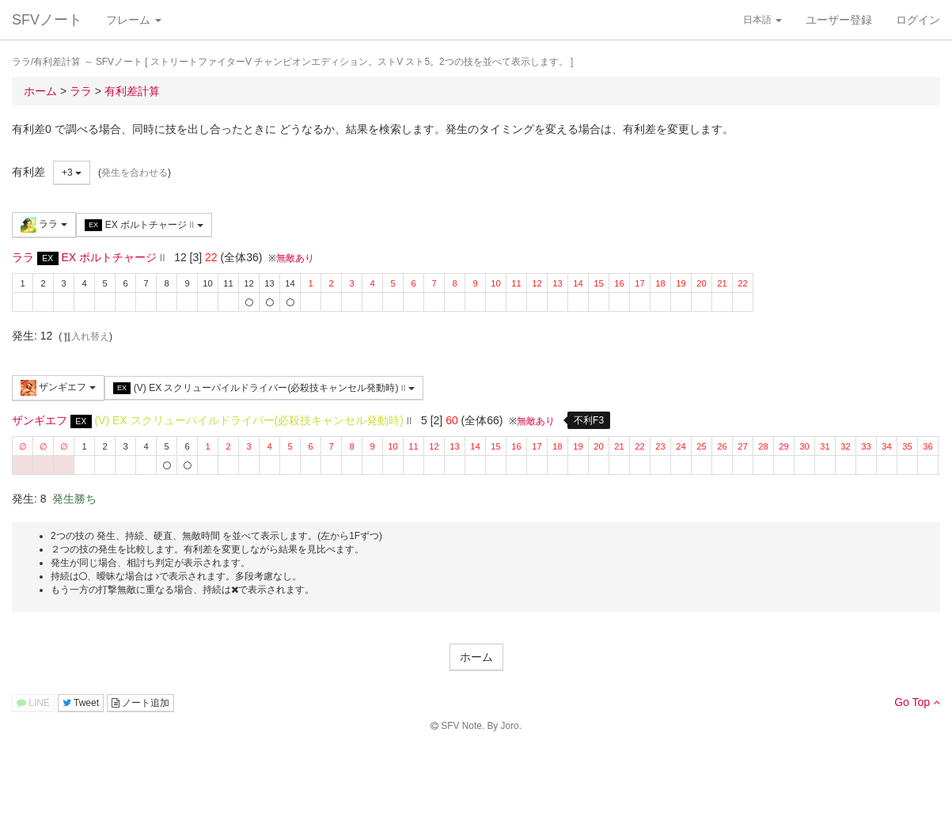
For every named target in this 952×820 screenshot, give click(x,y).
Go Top (917, 702)
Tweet (81, 702)
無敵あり (295, 258)
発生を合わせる (134, 172)
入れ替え (85, 336)
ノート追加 (140, 702)
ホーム (476, 657)
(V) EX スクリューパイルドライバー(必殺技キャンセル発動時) (264, 388)
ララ (44, 225)
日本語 (762, 19)
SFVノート (47, 20)
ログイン (918, 19)
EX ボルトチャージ (144, 225)
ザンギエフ (58, 388)
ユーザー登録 (839, 19)
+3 (72, 172)
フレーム (133, 19)
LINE (33, 702)
